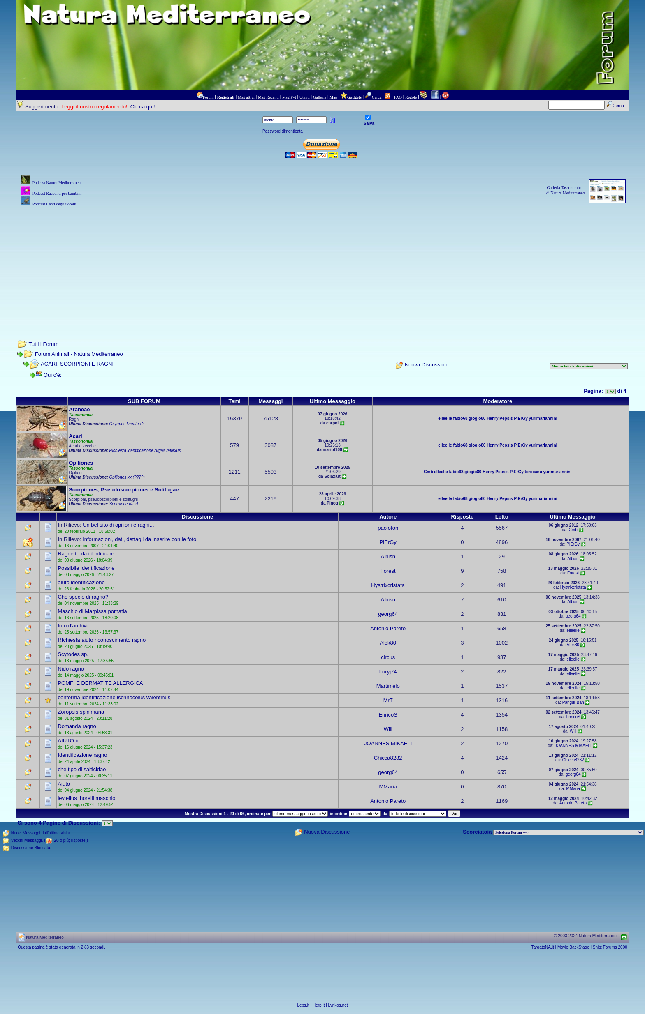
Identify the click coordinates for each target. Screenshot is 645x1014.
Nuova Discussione (427, 365)
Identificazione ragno (82, 755)
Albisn (388, 556)
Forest (388, 571)
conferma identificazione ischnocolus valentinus (114, 697)
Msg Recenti (268, 97)
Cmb (428, 472)
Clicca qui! (142, 107)
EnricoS (387, 715)
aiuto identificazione (81, 582)
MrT (388, 700)
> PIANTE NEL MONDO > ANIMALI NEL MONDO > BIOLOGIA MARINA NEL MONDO (568, 832)
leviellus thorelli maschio (86, 798)
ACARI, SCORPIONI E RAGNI (77, 364)
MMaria (388, 787)
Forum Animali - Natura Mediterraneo (79, 354)
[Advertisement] (322, 265)
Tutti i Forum (43, 344)
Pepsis (506, 418)
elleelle (445, 418)
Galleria (319, 97)
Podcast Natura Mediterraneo (56, 182)
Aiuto (64, 784)
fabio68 (460, 418)
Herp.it (319, 1005)
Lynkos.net (338, 1005)
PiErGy (520, 418)
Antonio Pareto (388, 628)
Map (333, 97)
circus (388, 657)
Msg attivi (246, 97)
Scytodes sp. (73, 654)
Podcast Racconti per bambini (57, 193)
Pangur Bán (573, 702)
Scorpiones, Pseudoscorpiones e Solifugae (124, 489)
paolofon (388, 528)
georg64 (388, 614)
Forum (208, 97)
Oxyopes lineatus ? (126, 424)
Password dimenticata (282, 131)
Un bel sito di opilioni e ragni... (118, 525)
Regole (411, 97)
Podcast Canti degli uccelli (54, 204)
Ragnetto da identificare (86, 554)
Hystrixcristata (388, 585)
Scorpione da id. (124, 504)
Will (388, 729)
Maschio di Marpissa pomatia (92, 611)
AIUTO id (68, 740)
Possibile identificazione (86, 568)
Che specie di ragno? (83, 597)
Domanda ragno (77, 726)
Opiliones (81, 463)
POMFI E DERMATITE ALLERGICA (100, 683)
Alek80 (388, 643)
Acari (75, 436)
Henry (492, 418)
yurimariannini (543, 418)
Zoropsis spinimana (81, 712)
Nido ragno (71, 669)
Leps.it (303, 1005)
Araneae (79, 409)
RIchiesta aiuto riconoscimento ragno (102, 640)
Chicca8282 (388, 758)
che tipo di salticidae (82, 769)
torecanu (533, 472)
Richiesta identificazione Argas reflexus (145, 450)
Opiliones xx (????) (127, 477)
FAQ (398, 97)
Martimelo (388, 686)
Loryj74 (388, 671)
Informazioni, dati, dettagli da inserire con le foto (139, 539)
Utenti (304, 97)
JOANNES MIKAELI (388, 743)
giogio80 (477, 418)
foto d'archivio (74, 625)
